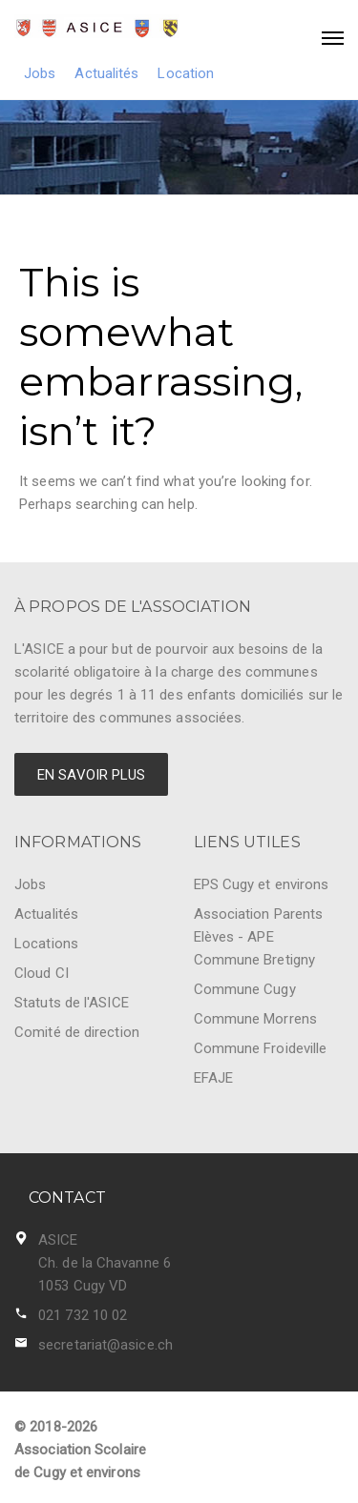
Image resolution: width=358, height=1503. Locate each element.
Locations (46, 943)
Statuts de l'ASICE (71, 1002)
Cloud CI (41, 973)
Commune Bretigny (255, 959)
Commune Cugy (245, 989)
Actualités (106, 73)
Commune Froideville (260, 1048)
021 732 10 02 (82, 1315)
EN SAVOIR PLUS (91, 774)
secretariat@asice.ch (105, 1344)
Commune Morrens (256, 1018)
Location (186, 73)
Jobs (39, 73)
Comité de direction (76, 1032)
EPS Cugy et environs (261, 884)
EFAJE (214, 1078)
